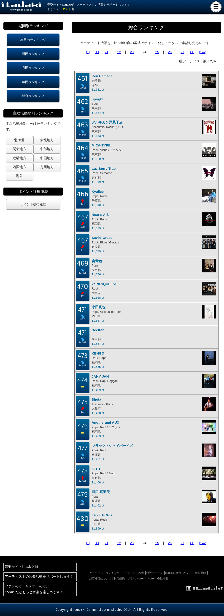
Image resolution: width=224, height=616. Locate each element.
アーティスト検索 (133, 572)
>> (192, 52)
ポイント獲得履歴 (33, 204)
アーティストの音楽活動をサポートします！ (39, 576)
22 (119, 52)
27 (182, 52)
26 (170, 52)
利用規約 (119, 578)
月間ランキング (33, 68)
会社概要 (162, 578)
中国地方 (47, 158)
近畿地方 (19, 158)
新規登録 (200, 572)
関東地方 (19, 149)
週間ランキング (33, 54)
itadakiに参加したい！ (179, 572)
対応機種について (100, 578)
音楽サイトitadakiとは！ (23, 567)
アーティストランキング (104, 572)
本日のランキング (33, 40)
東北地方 (47, 140)
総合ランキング (33, 96)
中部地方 (47, 149)
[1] (88, 52)
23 (132, 52)
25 (157, 52)
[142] (203, 52)
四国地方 (19, 167)
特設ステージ (154, 572)
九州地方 (47, 167)
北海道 (19, 140)
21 (106, 52)
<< (97, 52)
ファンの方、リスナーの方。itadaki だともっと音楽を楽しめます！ (34, 589)
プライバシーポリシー (141, 578)
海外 (19, 176)
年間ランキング (33, 82)
